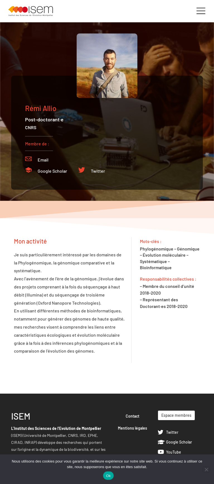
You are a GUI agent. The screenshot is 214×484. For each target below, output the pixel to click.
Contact (132, 416)
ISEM (20, 416)
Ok (108, 476)
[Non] (206, 469)
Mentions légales (132, 428)
